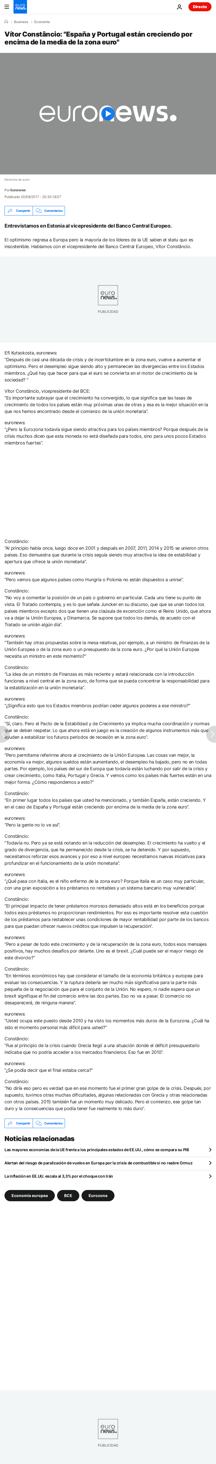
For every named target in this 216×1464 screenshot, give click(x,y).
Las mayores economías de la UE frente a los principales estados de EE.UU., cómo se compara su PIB (96, 1149)
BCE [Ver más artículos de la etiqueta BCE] (68, 1195)
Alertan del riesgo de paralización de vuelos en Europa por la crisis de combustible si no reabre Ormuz (98, 1162)
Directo (200, 6)
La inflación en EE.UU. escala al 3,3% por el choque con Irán (58, 1176)
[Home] (6, 22)
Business (21, 22)
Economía (42, 22)
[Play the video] (108, 113)
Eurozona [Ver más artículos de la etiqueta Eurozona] (98, 1195)
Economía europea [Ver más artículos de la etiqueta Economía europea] (30, 1195)
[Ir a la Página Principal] (20, 7)
